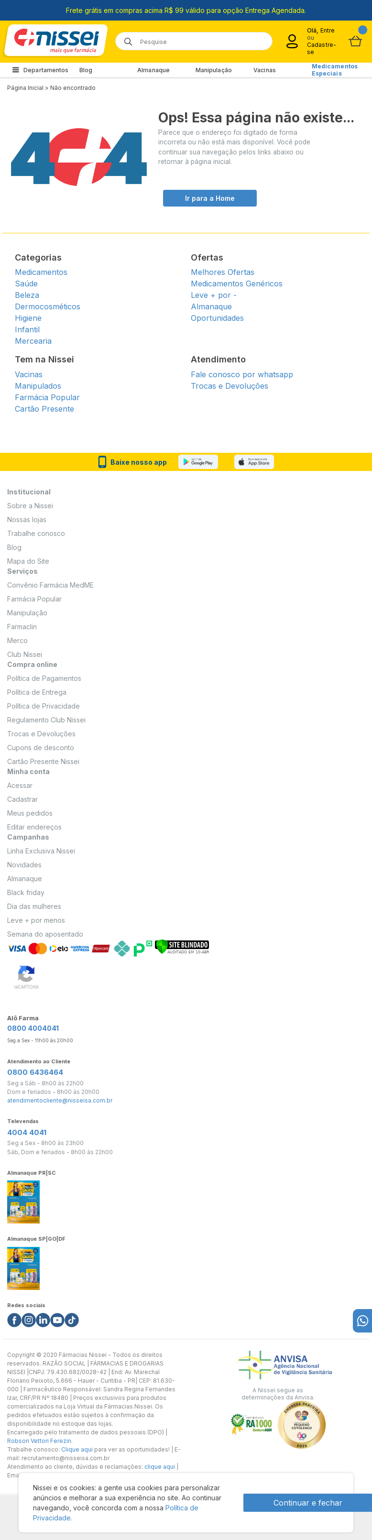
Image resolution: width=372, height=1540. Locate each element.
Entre (327, 30)
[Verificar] (181, 946)
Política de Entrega (36, 692)
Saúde (26, 283)
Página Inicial (25, 87)
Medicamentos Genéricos (237, 283)
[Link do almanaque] (23, 1199)
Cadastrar (22, 799)
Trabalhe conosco (36, 533)
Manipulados (38, 386)
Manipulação (214, 70)
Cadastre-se (321, 48)
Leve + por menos (36, 920)
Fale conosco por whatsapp (242, 374)
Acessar (20, 785)
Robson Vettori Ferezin (39, 1440)
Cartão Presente (44, 409)
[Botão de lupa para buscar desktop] (125, 38)
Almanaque (153, 70)
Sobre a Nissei (30, 506)
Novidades (24, 865)
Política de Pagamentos (44, 678)
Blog (85, 70)
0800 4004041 (33, 1028)
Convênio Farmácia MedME (50, 585)
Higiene (28, 318)
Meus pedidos (30, 813)
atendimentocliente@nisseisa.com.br (59, 1100)
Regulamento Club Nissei (46, 720)
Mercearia (33, 341)
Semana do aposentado (45, 934)
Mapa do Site (28, 561)
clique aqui (159, 1466)
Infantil (27, 329)
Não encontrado (73, 87)
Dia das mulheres (34, 906)
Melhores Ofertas (222, 272)
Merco (17, 640)
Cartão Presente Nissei (43, 761)
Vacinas (264, 70)
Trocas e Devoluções (229, 386)
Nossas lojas (26, 519)
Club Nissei (24, 654)
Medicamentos (41, 272)
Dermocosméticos (47, 306)
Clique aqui (77, 1449)
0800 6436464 (35, 1072)
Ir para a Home (210, 198)
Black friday (25, 892)
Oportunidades (217, 318)
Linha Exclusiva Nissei (41, 851)
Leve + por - (214, 295)
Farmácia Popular (47, 397)
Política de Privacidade (43, 706)
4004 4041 (26, 1132)
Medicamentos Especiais (335, 70)
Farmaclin (22, 627)
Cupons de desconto (40, 747)
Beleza (27, 295)
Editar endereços (34, 827)
